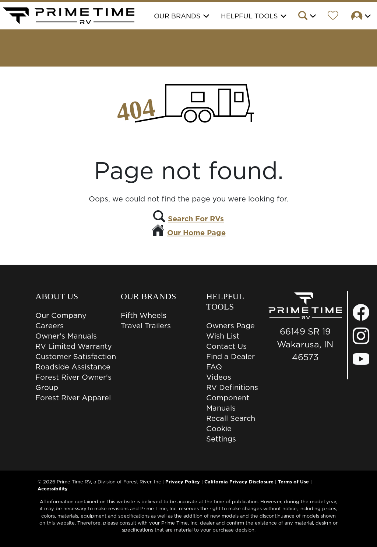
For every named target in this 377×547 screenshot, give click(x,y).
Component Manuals (227, 403)
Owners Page (230, 326)
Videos (218, 377)
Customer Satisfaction (75, 356)
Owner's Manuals (66, 336)
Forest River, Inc (142, 481)
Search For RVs (196, 219)
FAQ (214, 367)
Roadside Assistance (72, 367)
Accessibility (53, 488)
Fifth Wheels (143, 315)
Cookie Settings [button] (221, 433)
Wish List (222, 336)
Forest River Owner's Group (73, 382)
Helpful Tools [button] (249, 16)
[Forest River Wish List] (333, 16)
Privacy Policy (182, 481)
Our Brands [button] (177, 16)
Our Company (61, 315)
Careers (49, 326)
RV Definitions (232, 387)
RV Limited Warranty (73, 346)
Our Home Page (196, 233)
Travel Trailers (146, 326)
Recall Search (230, 418)
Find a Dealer (230, 356)
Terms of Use (293, 481)
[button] (306, 16)
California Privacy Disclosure (239, 481)
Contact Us (226, 346)
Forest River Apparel (73, 398)
